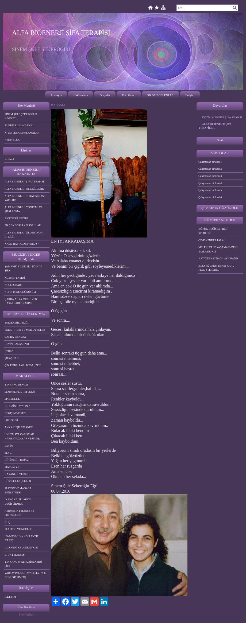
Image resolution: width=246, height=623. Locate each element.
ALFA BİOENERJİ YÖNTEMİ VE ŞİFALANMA (24, 209)
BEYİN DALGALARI (17, 343)
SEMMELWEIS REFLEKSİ (20, 391)
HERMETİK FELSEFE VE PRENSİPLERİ (19, 512)
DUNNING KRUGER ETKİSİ (21, 547)
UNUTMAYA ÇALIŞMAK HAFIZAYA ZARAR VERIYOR (22, 436)
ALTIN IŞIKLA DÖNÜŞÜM (20, 291)
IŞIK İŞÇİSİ (11, 420)
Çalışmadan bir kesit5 (210, 190)
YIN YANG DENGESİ (17, 384)
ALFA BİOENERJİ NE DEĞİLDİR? (24, 188)
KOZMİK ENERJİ (15, 277)
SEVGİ (8, 452)
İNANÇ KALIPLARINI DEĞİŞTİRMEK (18, 501)
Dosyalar (104, 95)
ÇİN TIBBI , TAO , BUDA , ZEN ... (24, 365)
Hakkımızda (81, 95)
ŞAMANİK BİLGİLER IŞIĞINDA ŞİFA (24, 268)
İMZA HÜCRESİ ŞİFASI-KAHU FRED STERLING (216, 267)
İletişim (189, 95)
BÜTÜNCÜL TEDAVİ (17, 459)
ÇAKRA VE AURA (15, 336)
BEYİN (9, 445)
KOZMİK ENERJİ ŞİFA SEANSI (222, 117)
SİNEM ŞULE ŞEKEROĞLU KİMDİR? (21, 116)
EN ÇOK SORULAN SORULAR (23, 225)
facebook (9, 159)
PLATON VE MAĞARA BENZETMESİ (18, 490)
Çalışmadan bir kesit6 (210, 197)
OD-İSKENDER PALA (211, 240)
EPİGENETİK (12, 398)
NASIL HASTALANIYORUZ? (22, 243)
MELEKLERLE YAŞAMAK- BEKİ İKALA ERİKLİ (217, 249)
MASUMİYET (13, 466)
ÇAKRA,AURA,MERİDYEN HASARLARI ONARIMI (21, 301)
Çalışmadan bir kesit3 (210, 175)
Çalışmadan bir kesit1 (210, 161)
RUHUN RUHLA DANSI (19, 125)
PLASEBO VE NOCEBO (18, 529)
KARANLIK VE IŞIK (17, 474)
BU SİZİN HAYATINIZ (17, 405)
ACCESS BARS (13, 284)
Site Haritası (27, 614)
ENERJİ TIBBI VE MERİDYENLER (25, 329)
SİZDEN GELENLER (160, 95)
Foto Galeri (128, 95)
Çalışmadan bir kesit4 (210, 183)
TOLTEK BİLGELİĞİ (17, 322)
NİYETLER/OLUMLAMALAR (22, 132)
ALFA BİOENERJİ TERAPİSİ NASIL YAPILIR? (25, 198)
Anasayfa (56, 95)
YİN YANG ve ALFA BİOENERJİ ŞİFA (23, 563)
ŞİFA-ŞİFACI (12, 358)
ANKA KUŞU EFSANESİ (19, 427)
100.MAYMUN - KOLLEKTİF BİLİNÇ (22, 538)
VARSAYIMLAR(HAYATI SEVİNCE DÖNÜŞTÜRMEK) (25, 575)
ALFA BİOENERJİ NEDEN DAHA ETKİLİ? (24, 234)
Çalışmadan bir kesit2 (210, 168)
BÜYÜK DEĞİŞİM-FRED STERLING (213, 231)
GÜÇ (7, 522)
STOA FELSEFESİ (15, 554)
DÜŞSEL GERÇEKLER (18, 481)
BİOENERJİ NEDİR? (16, 218)
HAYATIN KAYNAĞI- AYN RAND (218, 258)
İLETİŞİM (10, 596)
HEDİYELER (12, 139)
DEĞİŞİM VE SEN (15, 413)
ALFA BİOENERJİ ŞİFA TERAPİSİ (24, 181)
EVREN (9, 350)
